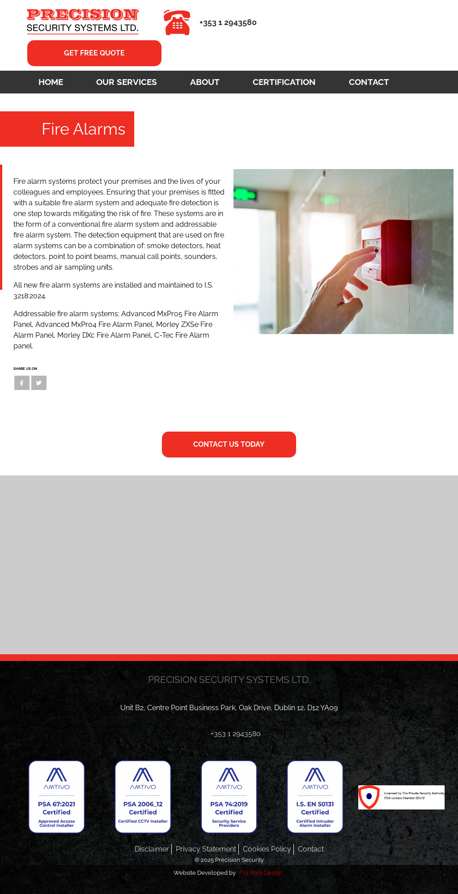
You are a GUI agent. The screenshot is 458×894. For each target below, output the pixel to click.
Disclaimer (152, 849)
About (205, 82)
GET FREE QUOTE (94, 53)
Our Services (126, 82)
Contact (369, 82)
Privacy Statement (206, 849)
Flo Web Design (261, 872)
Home (50, 82)
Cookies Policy (267, 849)
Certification (284, 82)
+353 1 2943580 (228, 22)
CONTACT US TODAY (229, 444)
